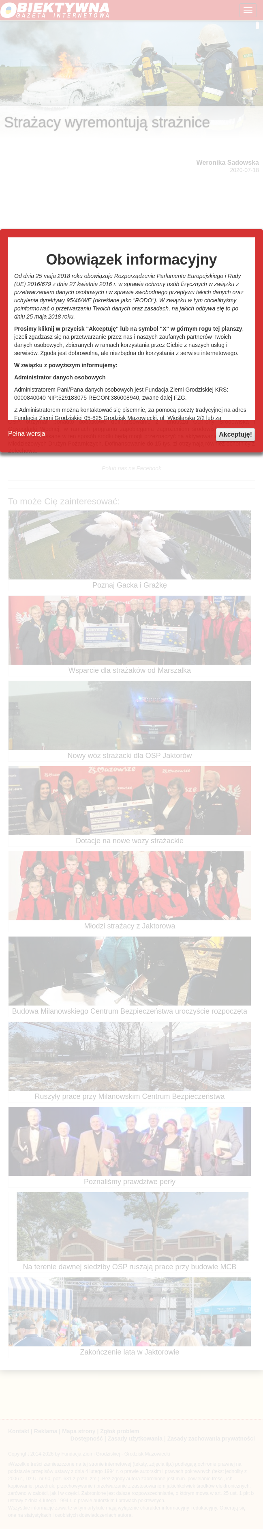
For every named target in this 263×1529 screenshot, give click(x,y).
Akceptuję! (235, 434)
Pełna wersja (26, 433)
